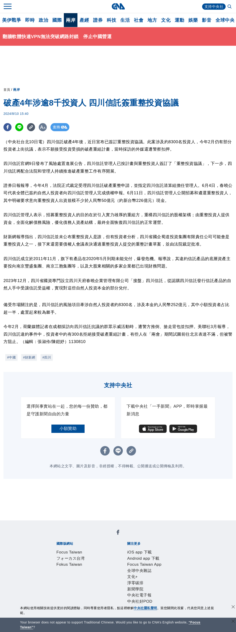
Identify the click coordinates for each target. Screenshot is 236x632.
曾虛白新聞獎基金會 (66, 599)
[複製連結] (31, 127)
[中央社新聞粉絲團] (48, 524)
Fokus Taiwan (117, 536)
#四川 (46, 357)
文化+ (172, 549)
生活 (125, 20)
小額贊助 (68, 428)
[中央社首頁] (118, 6)
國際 (57, 20)
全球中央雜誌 (154, 549)
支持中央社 (214, 7)
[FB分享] (7, 127)
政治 (43, 20)
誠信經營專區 (162, 567)
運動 (179, 20)
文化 (166, 20)
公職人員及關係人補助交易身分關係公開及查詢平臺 (135, 599)
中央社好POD (111, 555)
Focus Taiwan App (124, 549)
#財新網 (29, 357)
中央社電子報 (85, 555)
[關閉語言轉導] (233, 621)
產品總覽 (55, 586)
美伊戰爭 (11, 20)
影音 (206, 20)
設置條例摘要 (111, 567)
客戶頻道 (72, 586)
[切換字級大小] (43, 127)
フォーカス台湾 (89, 536)
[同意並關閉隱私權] (233, 607)
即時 (30, 20)
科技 (111, 20)
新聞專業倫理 (137, 567)
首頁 (6, 89)
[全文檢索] (230, 6)
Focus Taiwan (60, 536)
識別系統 (72, 567)
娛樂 (193, 20)
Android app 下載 (89, 549)
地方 (152, 20)
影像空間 (89, 586)
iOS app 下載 (60, 549)
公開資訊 (89, 567)
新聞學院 (64, 555)
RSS (179, 586)
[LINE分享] (19, 127)
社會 (138, 20)
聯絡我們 (64, 574)
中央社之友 (164, 586)
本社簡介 (55, 567)
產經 (84, 20)
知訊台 (147, 586)
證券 (98, 20)
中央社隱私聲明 (145, 608)
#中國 (11, 357)
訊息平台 (106, 586)
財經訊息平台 (128, 586)
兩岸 (70, 20)
